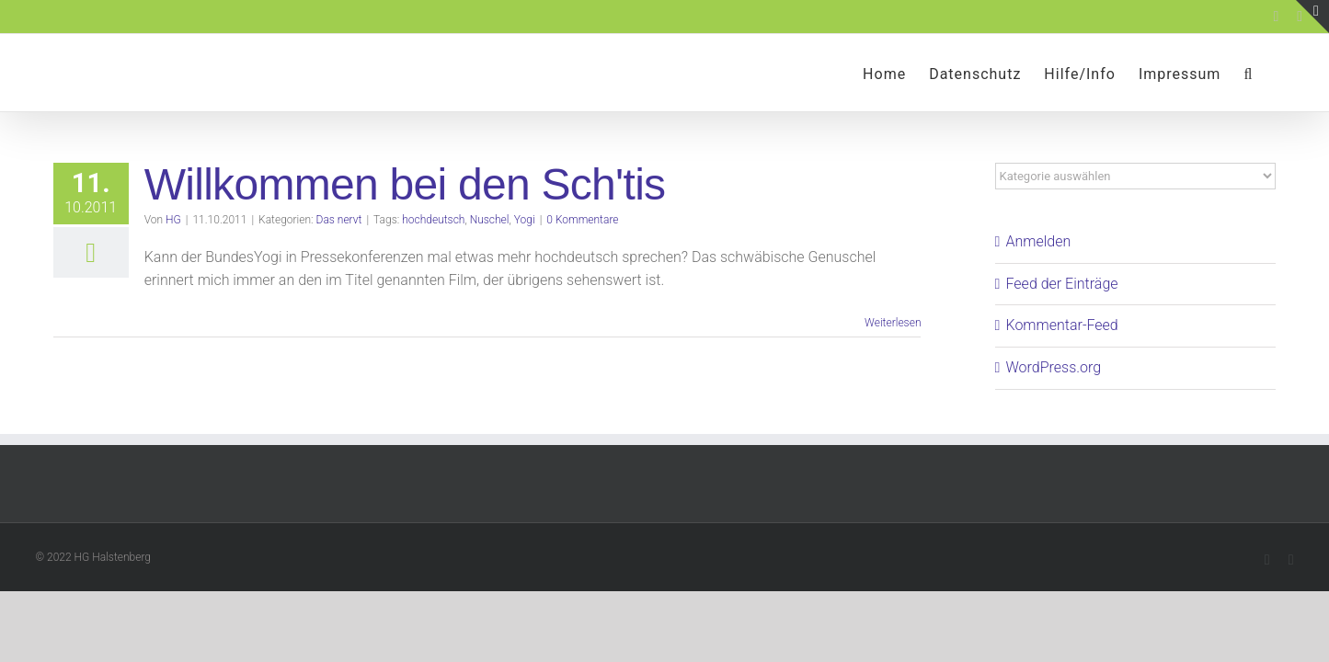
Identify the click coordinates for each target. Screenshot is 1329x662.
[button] (1271, 72)
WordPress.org (1054, 367)
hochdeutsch (433, 219)
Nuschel (490, 219)
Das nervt (339, 219)
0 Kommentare (582, 219)
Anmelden (1038, 241)
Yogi (524, 219)
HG (173, 219)
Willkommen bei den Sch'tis (405, 184)
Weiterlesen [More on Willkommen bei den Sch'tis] (893, 322)
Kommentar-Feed (1062, 325)
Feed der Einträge (1062, 283)
